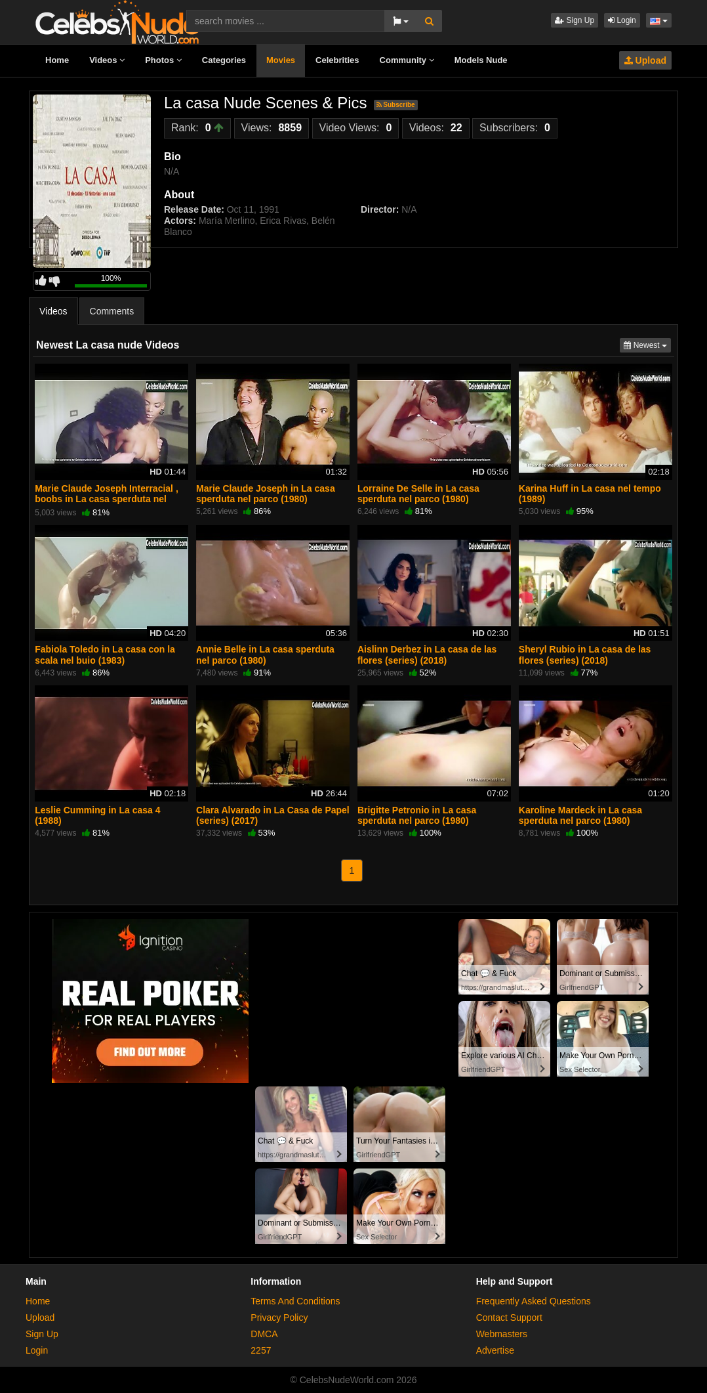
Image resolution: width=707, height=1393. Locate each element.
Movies (280, 60)
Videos (107, 60)
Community (407, 60)
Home (57, 60)
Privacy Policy (279, 1317)
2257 (261, 1350)
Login (622, 20)
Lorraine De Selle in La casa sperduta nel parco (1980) (418, 493)
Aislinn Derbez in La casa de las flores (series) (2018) (426, 654)
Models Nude (481, 60)
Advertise (495, 1350)
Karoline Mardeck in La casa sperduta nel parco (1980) (580, 815)
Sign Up (574, 20)
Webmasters (501, 1334)
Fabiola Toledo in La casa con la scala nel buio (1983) (105, 654)
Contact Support (509, 1317)
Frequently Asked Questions (533, 1301)
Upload (645, 60)
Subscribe (395, 104)
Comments (112, 311)
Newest (647, 344)
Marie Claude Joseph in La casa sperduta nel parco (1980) (265, 493)
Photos (163, 60)
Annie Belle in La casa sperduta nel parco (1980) (265, 654)
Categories (224, 60)
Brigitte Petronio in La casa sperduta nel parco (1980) (416, 815)
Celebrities (337, 60)
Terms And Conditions (295, 1301)
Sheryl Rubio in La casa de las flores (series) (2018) (585, 654)
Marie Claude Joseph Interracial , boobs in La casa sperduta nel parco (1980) (106, 499)
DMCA (264, 1334)
